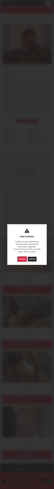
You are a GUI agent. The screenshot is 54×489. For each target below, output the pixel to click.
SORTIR (32, 259)
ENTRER (22, 259)
